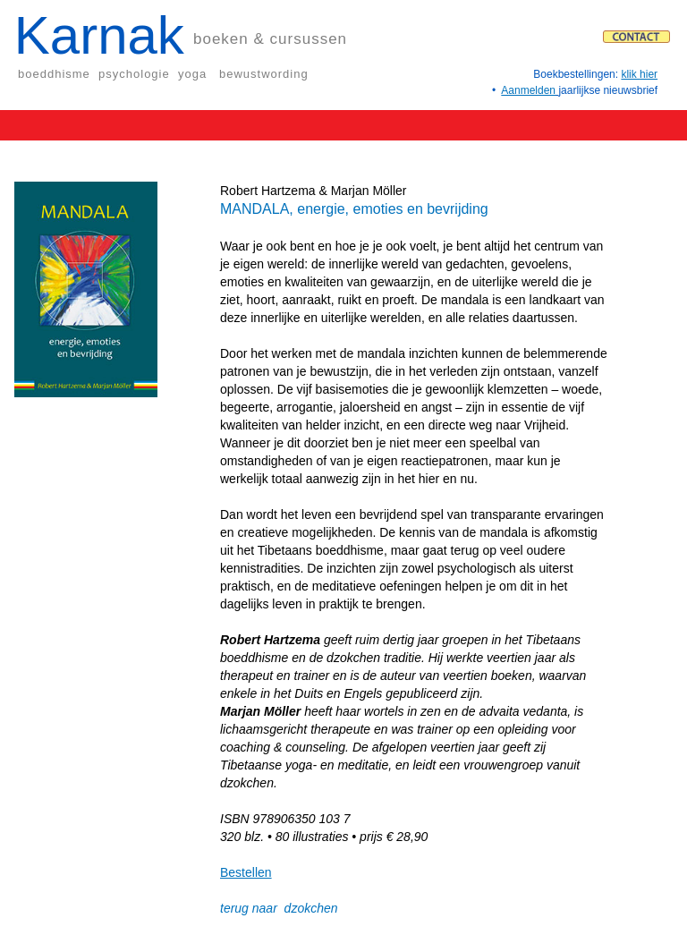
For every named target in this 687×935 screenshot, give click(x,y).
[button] (345, 123)
